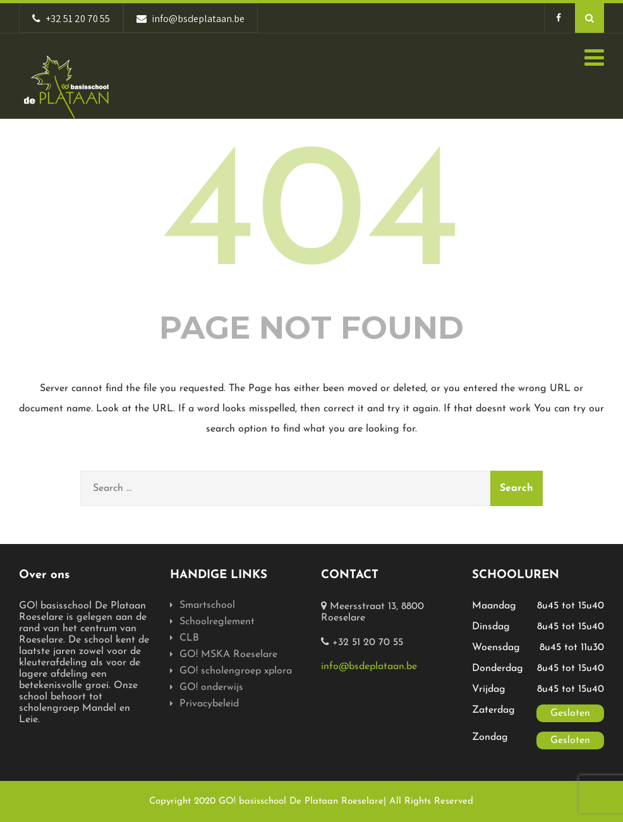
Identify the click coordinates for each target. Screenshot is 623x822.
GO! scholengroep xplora (235, 671)
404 (311, 219)
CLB (189, 638)
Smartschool (207, 605)
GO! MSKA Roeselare (228, 655)
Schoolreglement (217, 622)
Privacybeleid (209, 704)
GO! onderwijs (211, 687)
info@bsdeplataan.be (369, 667)
